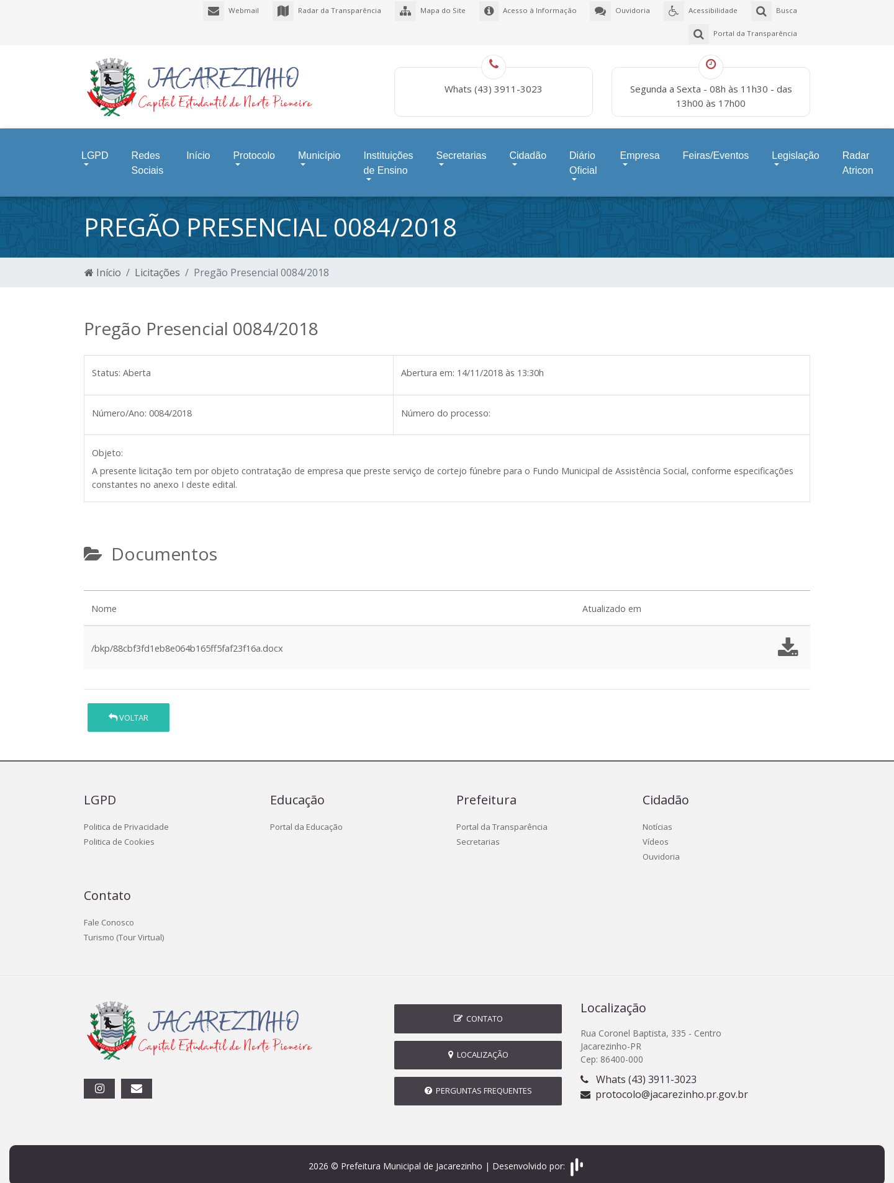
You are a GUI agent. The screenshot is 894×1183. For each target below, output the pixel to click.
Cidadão (527, 147)
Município (319, 147)
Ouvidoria (661, 844)
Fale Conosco (109, 910)
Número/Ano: (119, 401)
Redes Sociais (148, 154)
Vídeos (656, 829)
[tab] (94, 573)
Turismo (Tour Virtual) (124, 925)
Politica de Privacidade (126, 815)
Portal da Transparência (502, 815)
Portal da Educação (306, 815)
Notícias (657, 815)
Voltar (128, 705)
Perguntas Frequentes (478, 1078)
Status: (106, 361)
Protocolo (254, 147)
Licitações (157, 261)
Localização (478, 1042)
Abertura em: (427, 361)
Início (198, 147)
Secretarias (461, 147)
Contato (478, 1006)
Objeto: (107, 441)
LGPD (95, 147)
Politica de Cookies (119, 829)
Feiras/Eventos (716, 147)
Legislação (796, 147)
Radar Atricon (858, 154)
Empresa (640, 147)
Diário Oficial (583, 154)
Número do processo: (445, 401)
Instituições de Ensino (388, 154)
